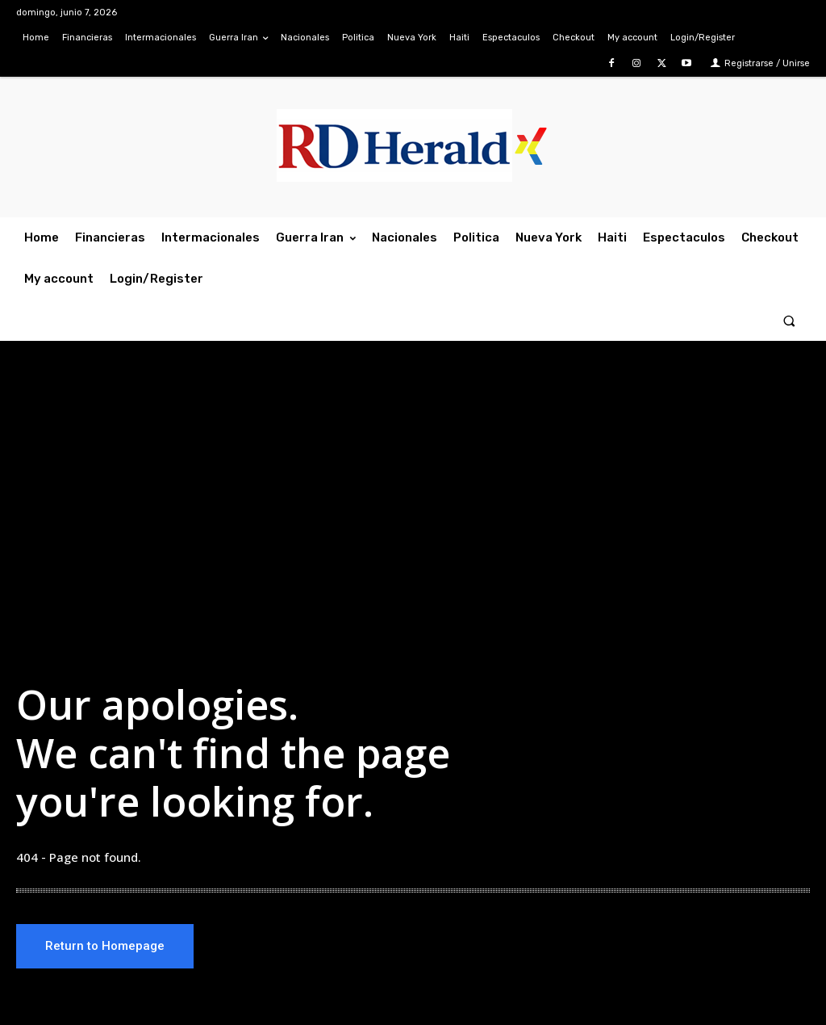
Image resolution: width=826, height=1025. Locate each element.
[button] (789, 320)
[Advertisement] (413, 502)
